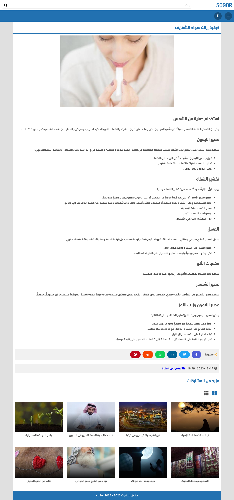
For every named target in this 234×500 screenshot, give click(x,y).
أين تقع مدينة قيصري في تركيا (143, 435)
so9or (224, 5)
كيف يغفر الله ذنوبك (143, 481)
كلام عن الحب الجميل (39, 481)
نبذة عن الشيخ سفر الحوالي (91, 481)
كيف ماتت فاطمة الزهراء (195, 435)
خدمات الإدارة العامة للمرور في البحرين (91, 435)
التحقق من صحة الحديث (195, 481)
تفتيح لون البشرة (171, 368)
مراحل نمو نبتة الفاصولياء (39, 435)
